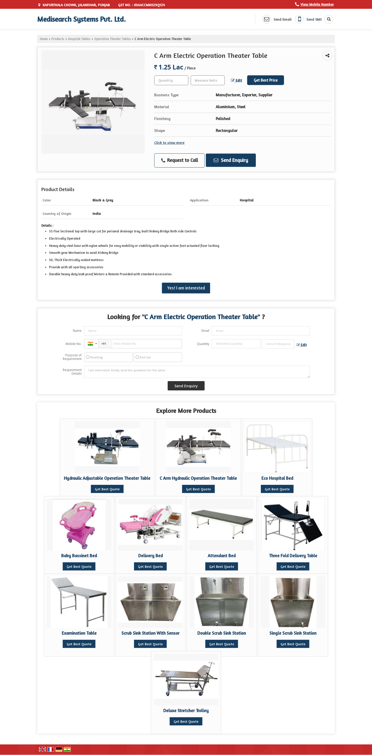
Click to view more (169, 142)
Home (44, 39)
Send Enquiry (231, 160)
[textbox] (208, 80)
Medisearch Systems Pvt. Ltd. (81, 19)
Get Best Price (265, 80)
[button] (317, 4)
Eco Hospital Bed (277, 478)
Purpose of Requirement (72, 357)
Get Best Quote (107, 489)
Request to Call (179, 160)
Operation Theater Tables (112, 39)
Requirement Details (72, 371)
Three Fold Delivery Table (293, 555)
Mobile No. (74, 344)
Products (57, 39)
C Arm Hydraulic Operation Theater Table (198, 478)
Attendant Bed (222, 555)
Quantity (203, 344)
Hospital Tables (79, 39)
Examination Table (79, 633)
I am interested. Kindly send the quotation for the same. (197, 372)
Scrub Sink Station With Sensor (150, 633)
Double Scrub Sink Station (221, 633)
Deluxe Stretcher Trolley (186, 710)
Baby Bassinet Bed (79, 555)
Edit (236, 80)
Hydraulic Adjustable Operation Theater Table (107, 478)
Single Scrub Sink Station (292, 633)
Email (205, 330)
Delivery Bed (150, 555)
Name (77, 330)
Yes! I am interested (186, 287)
